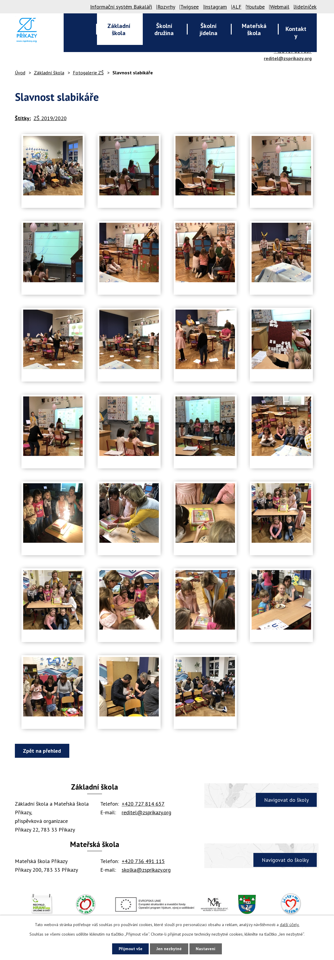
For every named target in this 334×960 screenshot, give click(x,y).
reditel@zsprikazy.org (288, 58)
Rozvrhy (166, 6)
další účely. (289, 924)
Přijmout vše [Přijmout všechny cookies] (130, 948)
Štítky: (23, 118)
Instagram (215, 6)
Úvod (20, 73)
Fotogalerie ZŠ (88, 73)
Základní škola (49, 73)
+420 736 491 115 (143, 861)
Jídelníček (305, 6)
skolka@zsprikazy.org (146, 869)
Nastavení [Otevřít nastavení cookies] (206, 948)
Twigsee (189, 6)
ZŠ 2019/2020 (50, 118)
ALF (237, 6)
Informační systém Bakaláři (121, 6)
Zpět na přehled (42, 750)
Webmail (279, 6)
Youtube (256, 6)
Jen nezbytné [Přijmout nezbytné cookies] (169, 948)
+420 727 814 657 (143, 803)
